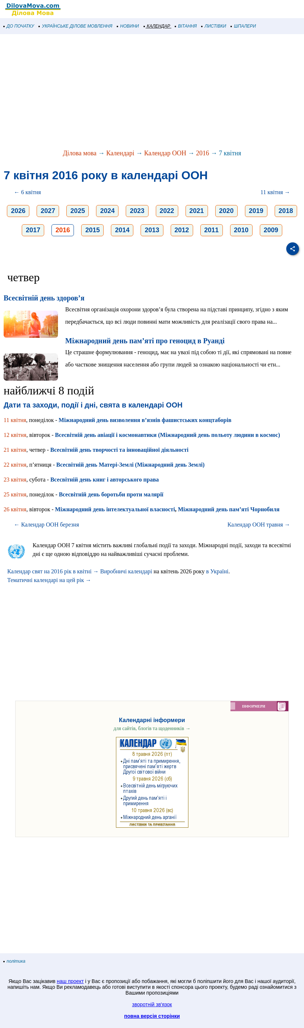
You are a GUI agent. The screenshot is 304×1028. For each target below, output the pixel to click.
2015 (92, 230)
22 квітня (15, 465)
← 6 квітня (27, 192)
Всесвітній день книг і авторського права (104, 479)
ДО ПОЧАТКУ (19, 26)
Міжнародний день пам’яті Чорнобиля (229, 509)
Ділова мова (79, 153)
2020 (226, 210)
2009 (271, 230)
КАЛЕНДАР (157, 26)
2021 (197, 210)
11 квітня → (275, 192)
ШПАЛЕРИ (243, 26)
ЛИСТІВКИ (213, 26)
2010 (241, 230)
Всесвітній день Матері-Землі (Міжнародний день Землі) (130, 465)
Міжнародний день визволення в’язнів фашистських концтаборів (145, 420)
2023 (137, 210)
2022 (167, 210)
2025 (77, 210)
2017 (33, 230)
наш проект (70, 981)
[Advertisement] (152, 92)
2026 (18, 210)
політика (14, 961)
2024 (107, 210)
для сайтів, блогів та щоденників (151, 728)
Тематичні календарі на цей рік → (49, 580)
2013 (152, 230)
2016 (202, 153)
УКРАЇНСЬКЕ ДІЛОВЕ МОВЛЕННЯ (75, 26)
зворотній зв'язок (152, 1004)
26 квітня (15, 509)
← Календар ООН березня (46, 524)
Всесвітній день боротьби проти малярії (111, 494)
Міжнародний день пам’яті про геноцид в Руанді (145, 341)
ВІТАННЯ (186, 26)
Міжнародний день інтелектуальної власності (115, 509)
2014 (122, 230)
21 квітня (15, 450)
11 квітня (15, 420)
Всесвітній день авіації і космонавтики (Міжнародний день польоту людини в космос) (167, 435)
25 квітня (15, 494)
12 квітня (15, 435)
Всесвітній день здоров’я (44, 298)
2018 (286, 210)
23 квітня (15, 479)
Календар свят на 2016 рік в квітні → (53, 571)
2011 (211, 230)
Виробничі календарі (126, 571)
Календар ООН (165, 153)
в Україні (217, 571)
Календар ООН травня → (259, 524)
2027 (48, 210)
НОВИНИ (128, 26)
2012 (182, 230)
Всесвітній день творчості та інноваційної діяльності (119, 450)
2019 (256, 210)
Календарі (120, 153)
